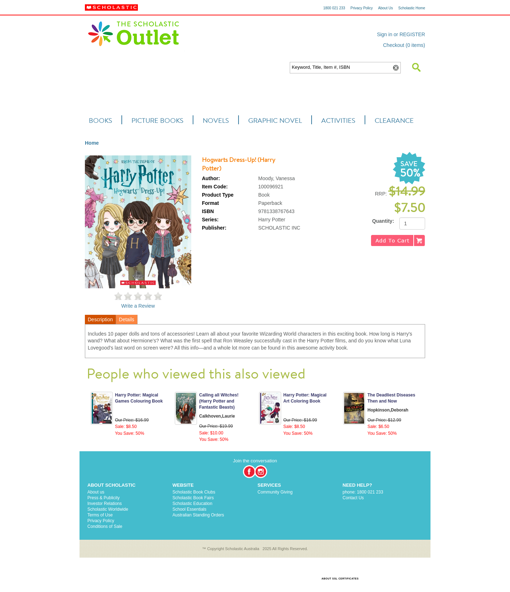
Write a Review (138, 306)
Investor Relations (104, 503)
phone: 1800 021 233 (363, 492)
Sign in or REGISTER (401, 34)
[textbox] (340, 67)
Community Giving (275, 492)
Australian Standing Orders (198, 515)
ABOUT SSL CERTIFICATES (340, 578)
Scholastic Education (192, 503)
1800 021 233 (334, 8)
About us (95, 492)
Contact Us (353, 497)
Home (92, 143)
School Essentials (190, 509)
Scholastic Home (411, 8)
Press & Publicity (103, 497)
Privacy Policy (362, 8)
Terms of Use (100, 515)
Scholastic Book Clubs (194, 492)
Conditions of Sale (104, 526)
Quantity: (383, 221)
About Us (385, 8)
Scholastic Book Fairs (193, 497)
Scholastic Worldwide (107, 509)
